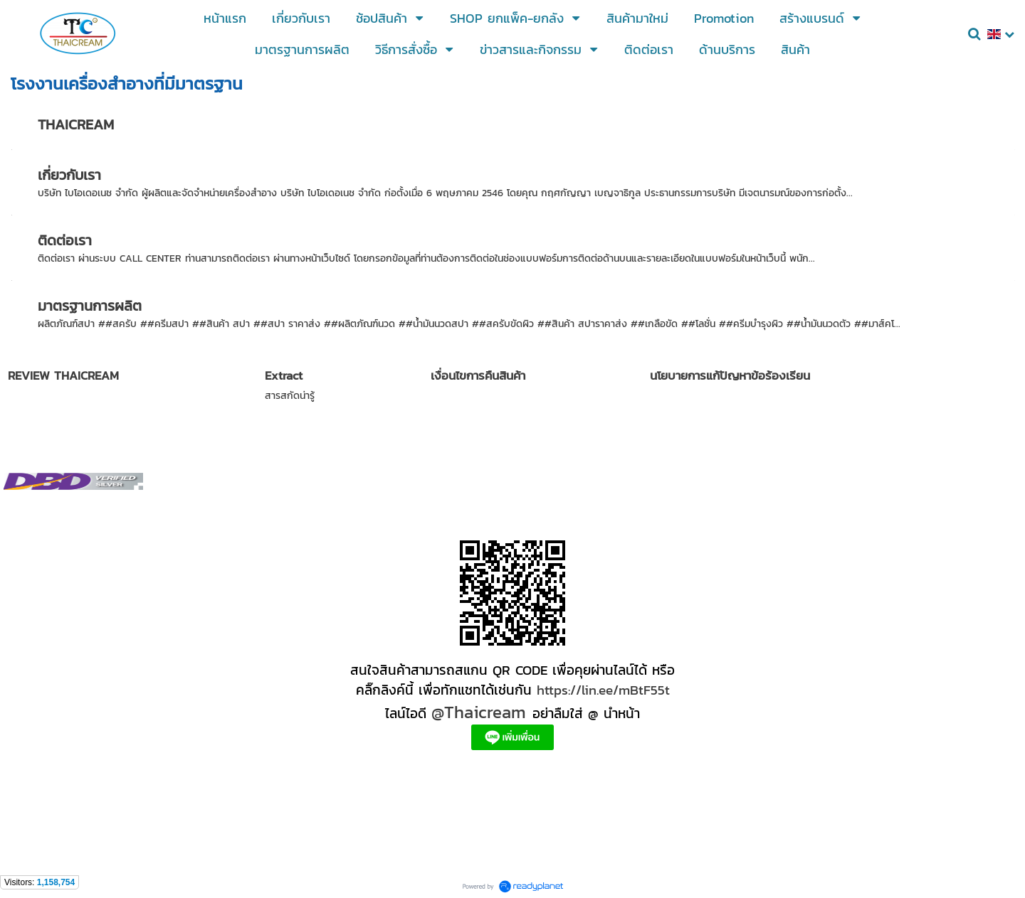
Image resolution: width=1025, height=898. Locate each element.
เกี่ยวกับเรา (69, 175)
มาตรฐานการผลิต (90, 305)
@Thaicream (478, 712)
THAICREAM (76, 124)
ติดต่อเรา (65, 240)
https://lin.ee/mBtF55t (603, 690)
